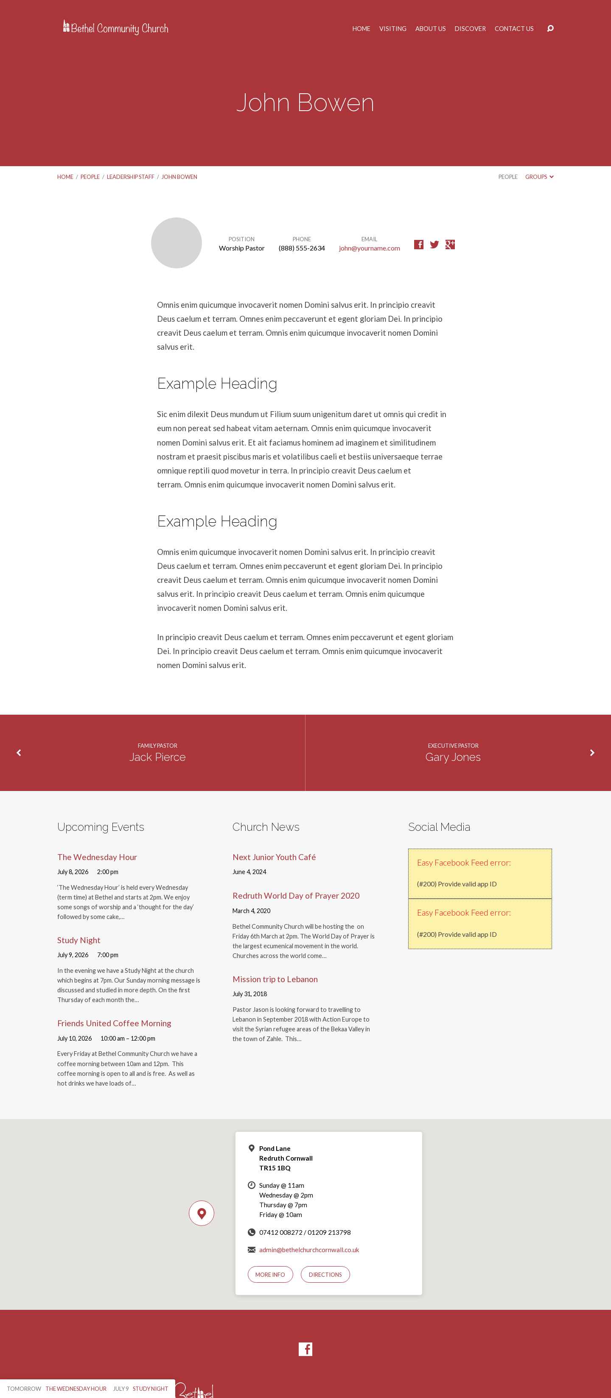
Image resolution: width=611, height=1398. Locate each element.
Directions (325, 1274)
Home (361, 29)
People (90, 176)
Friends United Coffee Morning (114, 1023)
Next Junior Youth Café (274, 857)
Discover (470, 29)
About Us (430, 29)
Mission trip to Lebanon (275, 979)
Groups (539, 176)
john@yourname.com (369, 248)
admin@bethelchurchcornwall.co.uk (309, 1249)
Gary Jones (453, 757)
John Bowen (179, 176)
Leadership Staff (130, 176)
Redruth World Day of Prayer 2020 (296, 895)
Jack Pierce (157, 757)
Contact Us (514, 29)
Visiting (392, 29)
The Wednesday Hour (97, 857)
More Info (270, 1274)
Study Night (79, 940)
